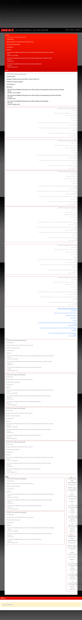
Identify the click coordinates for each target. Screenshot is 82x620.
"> (6, 338)
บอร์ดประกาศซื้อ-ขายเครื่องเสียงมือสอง (23, 30)
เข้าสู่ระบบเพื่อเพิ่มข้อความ (8, 604)
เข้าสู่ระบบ (72, 30)
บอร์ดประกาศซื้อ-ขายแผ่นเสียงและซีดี (40, 30)
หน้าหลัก (67, 30)
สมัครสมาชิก (78, 30)
